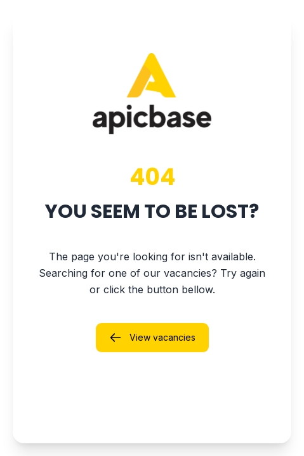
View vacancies (152, 337)
